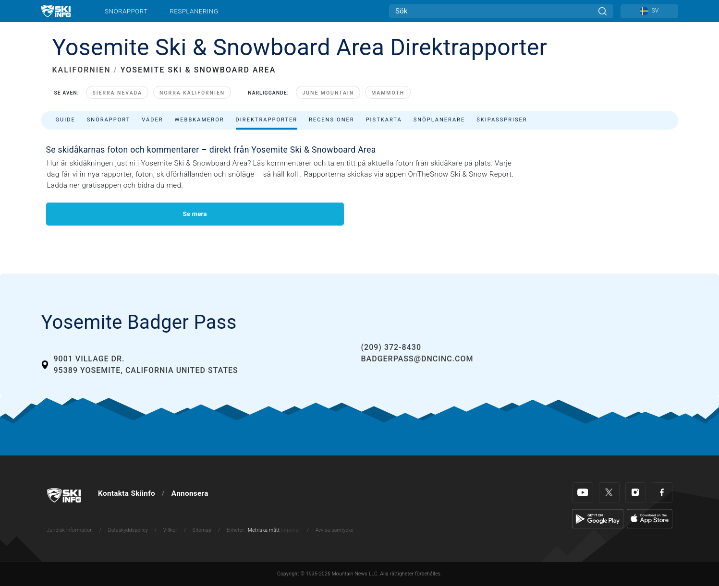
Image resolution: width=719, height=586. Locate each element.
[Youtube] (583, 492)
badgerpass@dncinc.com (417, 358)
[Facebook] (662, 492)
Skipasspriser (501, 120)
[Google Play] (597, 518)
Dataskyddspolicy (128, 530)
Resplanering (194, 11)
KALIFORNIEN (81, 69)
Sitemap (202, 530)
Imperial (290, 530)
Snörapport (126, 11)
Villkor (170, 530)
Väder (152, 120)
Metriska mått (264, 530)
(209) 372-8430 (391, 347)
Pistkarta (384, 120)
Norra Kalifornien (192, 93)
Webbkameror (199, 120)
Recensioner (331, 120)
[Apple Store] (649, 518)
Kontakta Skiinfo (126, 493)
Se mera (195, 213)
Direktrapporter (266, 120)
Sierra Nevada (117, 93)
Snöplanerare (439, 120)
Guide (65, 120)
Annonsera (189, 493)
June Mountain (328, 93)
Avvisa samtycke (334, 530)
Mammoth (387, 93)
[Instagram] (635, 492)
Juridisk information (70, 530)
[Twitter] (609, 492)
